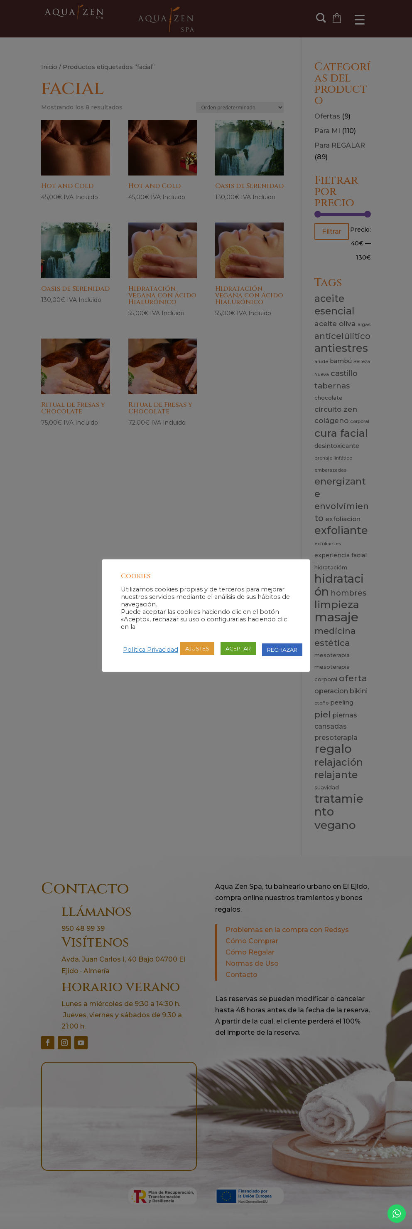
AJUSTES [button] (197, 648)
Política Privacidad (150, 649)
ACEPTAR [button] (238, 648)
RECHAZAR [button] (282, 649)
